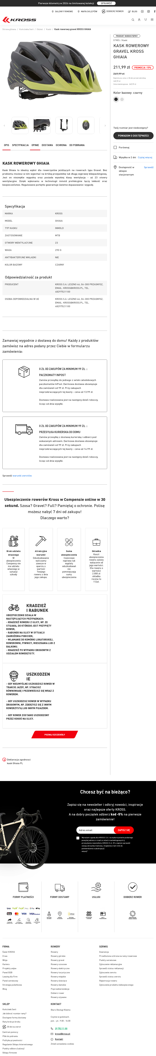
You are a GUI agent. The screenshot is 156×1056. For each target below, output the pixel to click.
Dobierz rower (115, 11)
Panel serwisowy (10, 980)
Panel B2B (7, 972)
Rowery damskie (58, 984)
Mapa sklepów (89, 11)
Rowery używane (58, 997)
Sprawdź (149, 167)
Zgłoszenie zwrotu (107, 972)
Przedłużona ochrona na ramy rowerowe (118, 955)
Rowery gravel (57, 960)
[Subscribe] (124, 830)
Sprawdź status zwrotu (110, 976)
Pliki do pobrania (10, 1036)
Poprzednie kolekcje (60, 988)
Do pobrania (77, 145)
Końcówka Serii (26, 29)
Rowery (54, 951)
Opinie (35, 145)
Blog (134, 11)
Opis (6, 145)
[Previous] (4, 125)
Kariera (5, 964)
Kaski (48, 29)
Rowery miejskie (58, 976)
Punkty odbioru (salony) (13, 1048)
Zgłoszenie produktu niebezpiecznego (116, 984)
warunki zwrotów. (22, 475)
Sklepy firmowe (9, 1052)
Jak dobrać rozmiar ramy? (14, 1013)
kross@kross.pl (62, 1033)
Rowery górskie (58, 955)
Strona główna (9, 29)
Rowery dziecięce (59, 980)
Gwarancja (104, 951)
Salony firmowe (64, 11)
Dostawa (47, 145)
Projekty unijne (9, 968)
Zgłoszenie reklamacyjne (110, 964)
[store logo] (19, 20)
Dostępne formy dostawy (14, 1017)
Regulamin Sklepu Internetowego (17, 1044)
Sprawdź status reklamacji (111, 968)
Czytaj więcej (145, 157)
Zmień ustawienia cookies (62, 1043)
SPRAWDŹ (106, 3)
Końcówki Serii (9, 1009)
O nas (4, 955)
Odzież (40, 29)
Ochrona (61, 145)
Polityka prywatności (12, 1040)
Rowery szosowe (59, 964)
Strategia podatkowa (12, 984)
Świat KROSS (8, 951)
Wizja (4, 960)
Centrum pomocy (10, 1032)
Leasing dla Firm (10, 976)
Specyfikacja (20, 145)
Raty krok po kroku (11, 1021)
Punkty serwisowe (107, 960)
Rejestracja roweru (108, 980)
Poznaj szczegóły (54, 734)
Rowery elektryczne (60, 968)
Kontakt (59, 1039)
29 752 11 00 (61, 1028)
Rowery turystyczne (60, 972)
